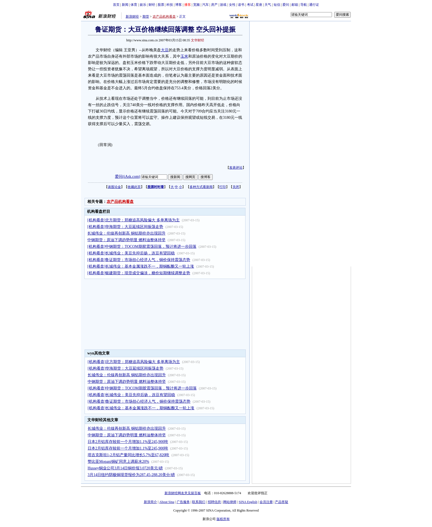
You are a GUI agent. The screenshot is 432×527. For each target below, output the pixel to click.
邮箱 (294, 5)
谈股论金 (114, 187)
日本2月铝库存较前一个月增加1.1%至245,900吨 (128, 442)
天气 (267, 5)
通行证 (314, 5)
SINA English (248, 502)
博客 (178, 5)
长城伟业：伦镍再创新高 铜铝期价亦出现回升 (126, 233)
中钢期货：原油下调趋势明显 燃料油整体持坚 (126, 240)
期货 (145, 16)
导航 (303, 5)
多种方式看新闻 (201, 187)
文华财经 (197, 40)
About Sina (166, 502)
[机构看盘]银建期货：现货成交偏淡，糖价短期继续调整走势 (138, 273)
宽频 (196, 5)
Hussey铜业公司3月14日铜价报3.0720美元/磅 (125, 468)
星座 (259, 5)
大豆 (165, 50)
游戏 (223, 5)
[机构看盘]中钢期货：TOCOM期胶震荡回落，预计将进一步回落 (141, 246)
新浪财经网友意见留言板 (182, 493)
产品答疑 (281, 502)
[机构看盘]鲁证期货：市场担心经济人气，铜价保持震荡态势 (138, 260)
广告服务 (183, 502)
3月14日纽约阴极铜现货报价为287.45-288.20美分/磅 (131, 475)
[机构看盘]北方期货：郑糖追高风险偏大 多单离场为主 (133, 220)
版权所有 (223, 519)
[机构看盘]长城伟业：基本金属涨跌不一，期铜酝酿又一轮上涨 (140, 266)
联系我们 (198, 502)
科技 (169, 5)
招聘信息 (214, 502)
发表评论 (235, 168)
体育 (134, 5)
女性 (232, 5)
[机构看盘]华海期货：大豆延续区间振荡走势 (125, 227)
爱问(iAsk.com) (127, 176)
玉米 (184, 56)
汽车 (205, 5)
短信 (277, 5)
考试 (250, 5)
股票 (161, 5)
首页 (116, 5)
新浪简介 (150, 502)
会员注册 (266, 502)
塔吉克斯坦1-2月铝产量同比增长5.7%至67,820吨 (128, 455)
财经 (151, 5)
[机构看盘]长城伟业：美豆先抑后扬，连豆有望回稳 (131, 253)
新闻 (125, 5)
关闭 (236, 187)
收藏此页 (134, 187)
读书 (241, 5)
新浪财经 (132, 16)
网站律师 (229, 502)
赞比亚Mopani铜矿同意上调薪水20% (118, 461)
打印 (222, 187)
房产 (214, 5)
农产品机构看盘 (164, 16)
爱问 (285, 5)
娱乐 (143, 5)
